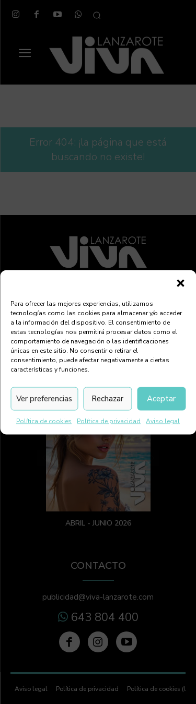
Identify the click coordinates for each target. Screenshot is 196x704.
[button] (180, 283)
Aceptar (161, 398)
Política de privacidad (109, 420)
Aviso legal (163, 420)
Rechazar (107, 398)
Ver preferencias (44, 398)
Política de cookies (44, 420)
